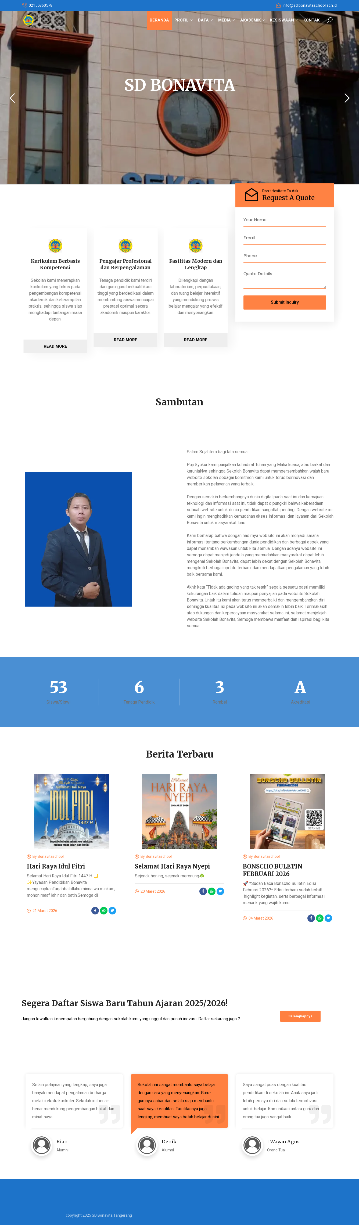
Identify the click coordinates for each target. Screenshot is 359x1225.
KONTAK (311, 20)
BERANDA (159, 20)
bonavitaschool (51, 856)
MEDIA (226, 20)
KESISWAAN (284, 20)
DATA (205, 20)
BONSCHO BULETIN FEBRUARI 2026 (272, 870)
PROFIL (183, 20)
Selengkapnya (300, 1016)
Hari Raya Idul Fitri (56, 866)
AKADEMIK (252, 20)
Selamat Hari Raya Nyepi (172, 866)
